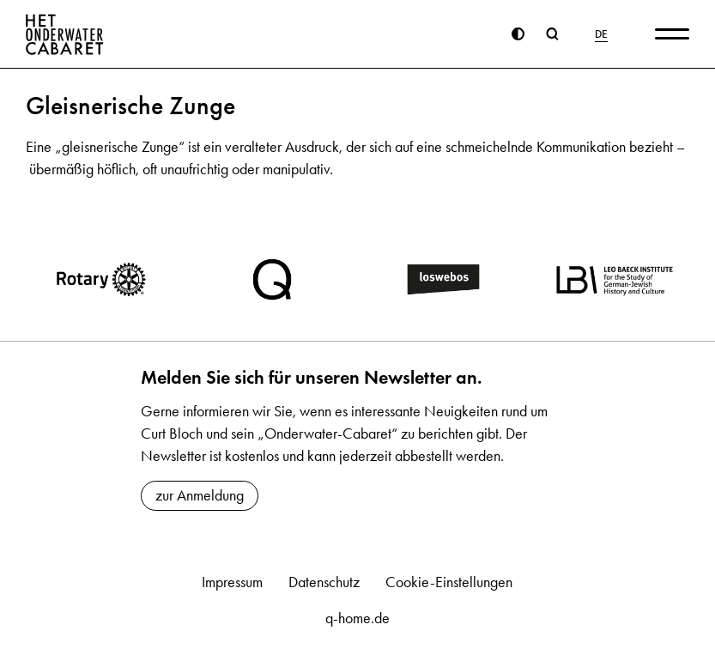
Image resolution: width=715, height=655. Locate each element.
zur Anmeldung (199, 495)
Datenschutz (324, 582)
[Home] (65, 34)
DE (601, 34)
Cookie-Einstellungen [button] (448, 582)
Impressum (232, 582)
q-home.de (357, 618)
